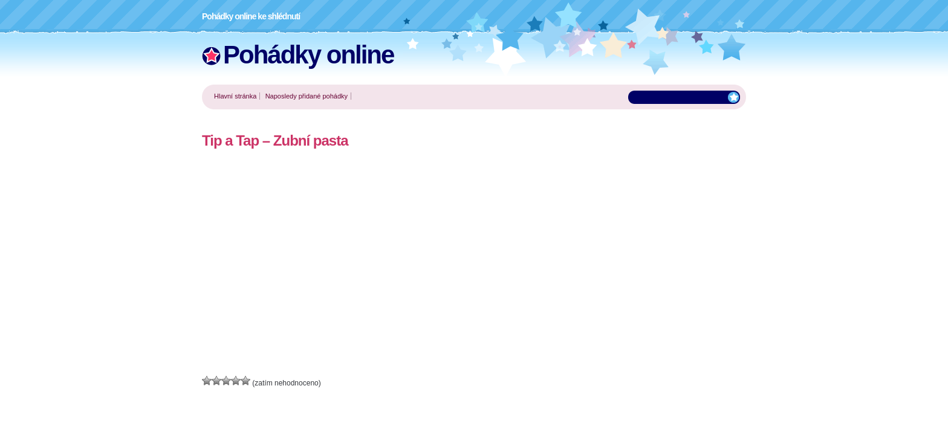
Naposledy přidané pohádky (306, 96)
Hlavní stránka (235, 96)
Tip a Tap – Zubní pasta (275, 140)
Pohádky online (308, 54)
